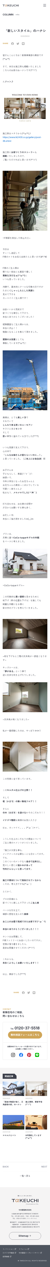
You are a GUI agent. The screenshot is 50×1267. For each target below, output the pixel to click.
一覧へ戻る (25, 1176)
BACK (6, 1166)
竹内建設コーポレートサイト (30, 1253)
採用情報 (7, 1257)
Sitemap (25, 1235)
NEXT (44, 1166)
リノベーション (9, 1249)
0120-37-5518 (27, 1028)
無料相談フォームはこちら (25, 1034)
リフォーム (24, 1249)
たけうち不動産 (9, 1253)
